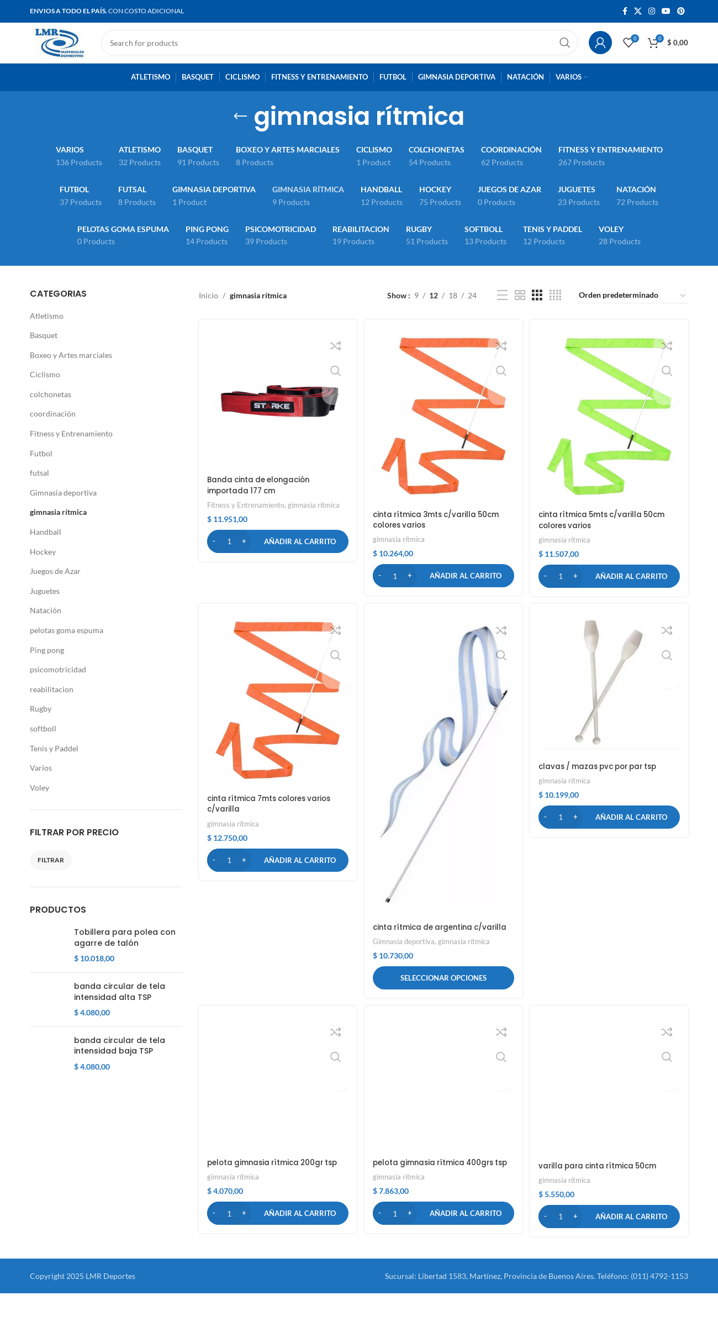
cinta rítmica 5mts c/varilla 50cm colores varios (608, 535)
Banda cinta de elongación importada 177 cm (262, 501)
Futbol (41, 471)
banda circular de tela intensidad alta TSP (119, 1036)
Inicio (208, 313)
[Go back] (240, 134)
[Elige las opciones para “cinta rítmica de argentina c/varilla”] (443, 1002)
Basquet (43, 353)
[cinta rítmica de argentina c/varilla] (443, 781)
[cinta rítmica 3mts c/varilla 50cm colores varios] (443, 432)
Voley (39, 805)
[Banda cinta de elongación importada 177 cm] (276, 415)
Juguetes (45, 608)
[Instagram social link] (651, 11)
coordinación (53, 431)
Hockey (43, 569)
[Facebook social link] (625, 11)
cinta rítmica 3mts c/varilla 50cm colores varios (441, 535)
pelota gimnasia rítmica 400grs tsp (438, 1194)
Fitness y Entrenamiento (71, 451)
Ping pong (47, 667)
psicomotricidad (58, 687)
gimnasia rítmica (58, 530)
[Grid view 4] (555, 313)
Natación (45, 628)
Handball (45, 550)
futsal (39, 491)
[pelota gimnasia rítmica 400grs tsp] (443, 1110)
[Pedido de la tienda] (633, 314)
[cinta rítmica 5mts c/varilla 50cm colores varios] (610, 432)
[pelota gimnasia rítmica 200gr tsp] (276, 1110)
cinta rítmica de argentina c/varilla (427, 946)
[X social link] (638, 11)
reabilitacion (51, 707)
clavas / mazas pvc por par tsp (605, 782)
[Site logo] (75, 51)
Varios (41, 786)
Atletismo (47, 333)
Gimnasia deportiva (63, 510)
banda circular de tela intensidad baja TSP (119, 1107)
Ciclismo (45, 392)
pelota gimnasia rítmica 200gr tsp (276, 1188)
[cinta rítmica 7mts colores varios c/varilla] (276, 717)
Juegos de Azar (55, 589)
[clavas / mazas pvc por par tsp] (610, 701)
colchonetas (50, 412)
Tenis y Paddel (54, 766)
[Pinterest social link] (681, 11)
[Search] (354, 52)
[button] (276, 556)
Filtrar (51, 877)
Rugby (40, 726)
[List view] (502, 313)
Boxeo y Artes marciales (71, 372)
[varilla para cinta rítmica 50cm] (610, 1074)
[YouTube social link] (666, 11)
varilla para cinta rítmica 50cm (604, 1117)
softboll (43, 746)
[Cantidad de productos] (229, 556)
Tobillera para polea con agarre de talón (125, 956)
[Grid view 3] (537, 313)
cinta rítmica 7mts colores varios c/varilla (274, 820)
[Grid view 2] (520, 313)
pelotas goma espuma (66, 647)
